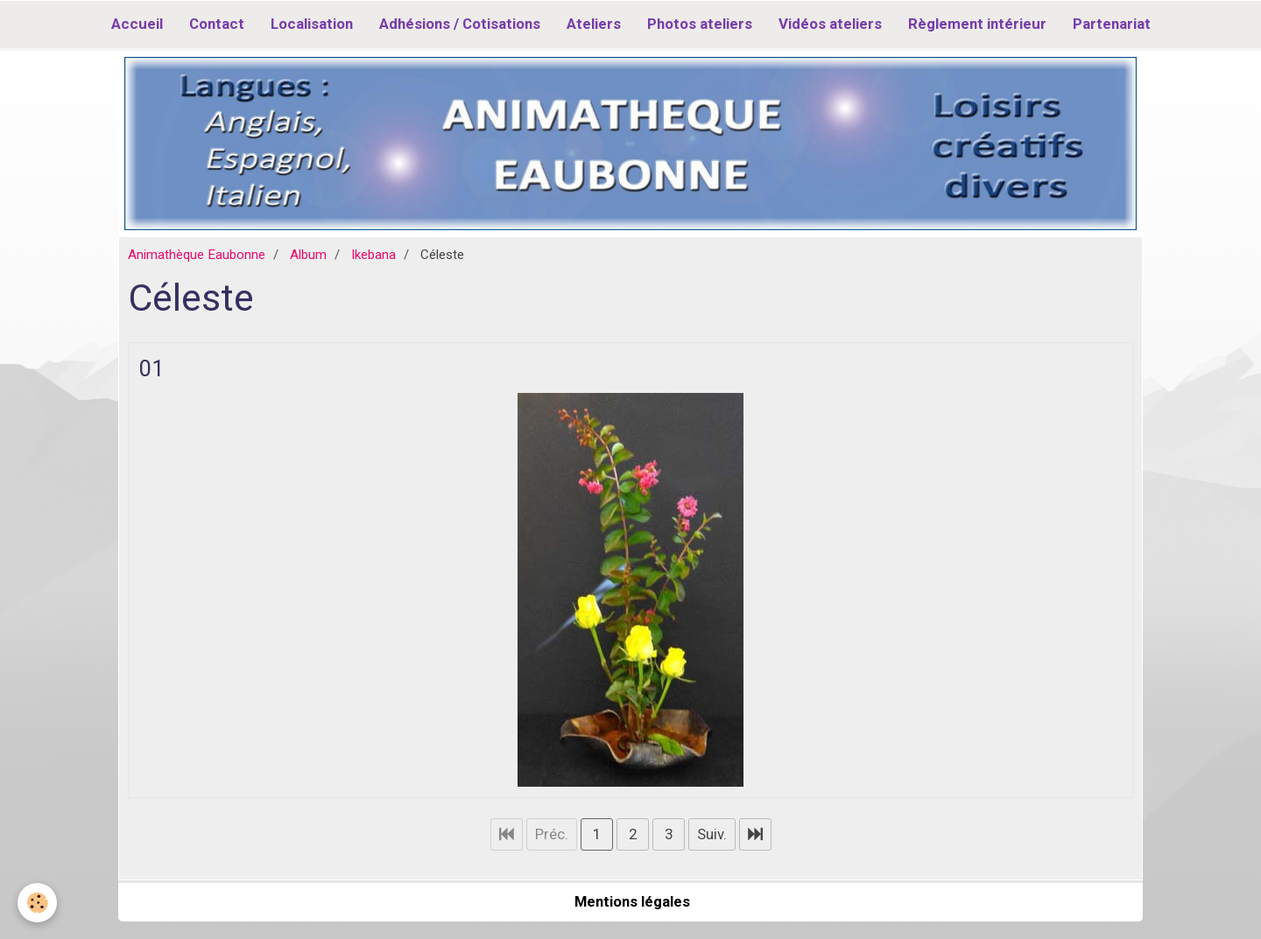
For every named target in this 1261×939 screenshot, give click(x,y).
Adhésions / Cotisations (459, 23)
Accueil (137, 23)
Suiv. (712, 834)
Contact (216, 23)
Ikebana (373, 255)
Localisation (312, 23)
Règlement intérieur (977, 23)
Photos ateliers (699, 23)
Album (308, 255)
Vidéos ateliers (830, 23)
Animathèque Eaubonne (196, 255)
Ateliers (594, 23)
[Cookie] (37, 902)
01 (151, 368)
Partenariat (1112, 23)
